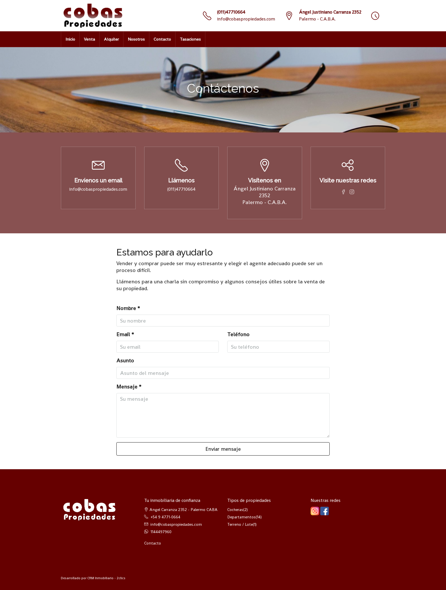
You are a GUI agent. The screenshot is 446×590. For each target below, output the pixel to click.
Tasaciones (190, 39)
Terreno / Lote (240, 524)
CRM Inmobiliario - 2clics (106, 578)
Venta (89, 39)
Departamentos (241, 517)
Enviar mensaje (223, 449)
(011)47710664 (231, 12)
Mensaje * (128, 386)
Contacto (162, 39)
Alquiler (111, 39)
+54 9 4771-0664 (165, 517)
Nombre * (128, 308)
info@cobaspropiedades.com (246, 19)
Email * (125, 334)
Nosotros (136, 39)
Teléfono (238, 334)
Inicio (70, 39)
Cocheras (235, 509)
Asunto (125, 360)
